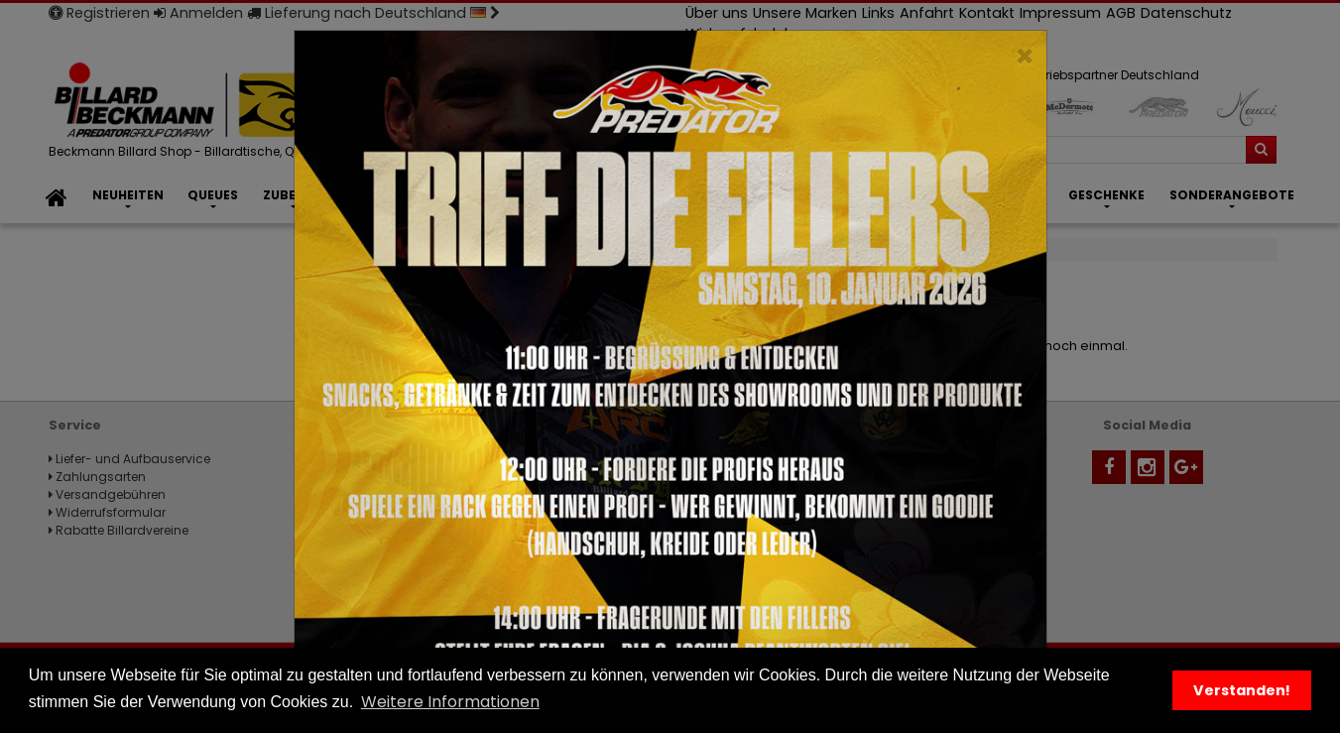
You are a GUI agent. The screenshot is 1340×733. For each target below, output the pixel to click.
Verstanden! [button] (1241, 690)
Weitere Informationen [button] (450, 701)
